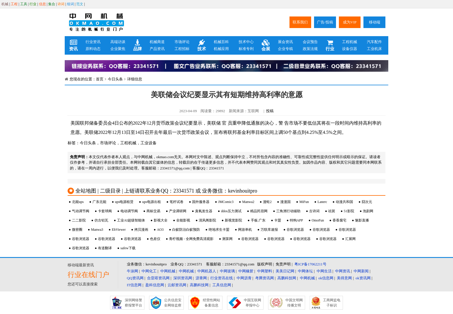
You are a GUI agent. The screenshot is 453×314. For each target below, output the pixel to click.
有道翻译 (105, 248)
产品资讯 (157, 49)
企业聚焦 (117, 49)
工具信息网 (221, 285)
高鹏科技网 (286, 278)
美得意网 (344, 278)
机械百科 (221, 42)
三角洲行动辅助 (288, 211)
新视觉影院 (233, 220)
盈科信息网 (154, 285)
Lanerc (322, 202)
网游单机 (245, 230)
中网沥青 (244, 278)
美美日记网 (285, 271)
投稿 (270, 111)
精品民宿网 (259, 211)
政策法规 (310, 49)
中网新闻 (361, 271)
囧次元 (367, 202)
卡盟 (277, 220)
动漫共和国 (344, 202)
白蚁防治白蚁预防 (186, 230)
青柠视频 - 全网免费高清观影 (191, 239)
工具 (23, 4)
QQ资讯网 (135, 278)
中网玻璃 (227, 271)
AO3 (160, 230)
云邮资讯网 (177, 285)
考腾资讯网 (264, 278)
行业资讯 (93, 42)
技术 (201, 45)
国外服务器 (200, 202)
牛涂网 (132, 271)
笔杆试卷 (176, 202)
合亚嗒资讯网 (158, 278)
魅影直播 (362, 220)
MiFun (304, 202)
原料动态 (93, 49)
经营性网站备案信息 (211, 302)
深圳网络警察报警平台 (133, 302)
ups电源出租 (151, 202)
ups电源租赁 (124, 202)
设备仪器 (349, 49)
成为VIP (350, 22)
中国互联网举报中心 (252, 302)
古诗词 (314, 211)
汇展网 (350, 239)
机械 (4, 4)
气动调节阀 (80, 211)
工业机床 (374, 49)
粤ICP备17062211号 (310, 264)
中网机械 (167, 271)
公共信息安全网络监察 (172, 302)
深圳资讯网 (182, 278)
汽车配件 (374, 42)
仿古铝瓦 (101, 220)
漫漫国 (285, 202)
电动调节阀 (129, 211)
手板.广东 (258, 220)
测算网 (227, 239)
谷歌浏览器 (295, 230)
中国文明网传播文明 (294, 302)
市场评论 (182, 42)
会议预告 (310, 42)
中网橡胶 (245, 271)
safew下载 (127, 248)
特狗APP (296, 220)
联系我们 (300, 22)
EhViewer (119, 230)
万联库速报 (269, 230)
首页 (99, 79)
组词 (70, 4)
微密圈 (77, 230)
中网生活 (324, 271)
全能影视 (183, 220)
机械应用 (221, 49)
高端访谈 (117, 42)
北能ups (78, 202)
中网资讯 (342, 271)
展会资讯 (285, 42)
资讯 (73, 45)
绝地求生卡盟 (219, 230)
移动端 (374, 22)
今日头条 (115, 79)
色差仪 (155, 239)
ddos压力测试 (231, 211)
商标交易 (153, 211)
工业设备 (148, 143)
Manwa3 (97, 230)
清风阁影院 (207, 220)
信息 (42, 4)
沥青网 (201, 278)
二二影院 (79, 220)
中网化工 (149, 271)
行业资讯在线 (221, 278)
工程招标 (182, 49)
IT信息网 (134, 285)
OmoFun (318, 220)
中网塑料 (264, 271)
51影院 (349, 211)
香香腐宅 (339, 220)
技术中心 (246, 42)
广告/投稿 (325, 22)
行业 (32, 4)
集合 (51, 4)
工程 (14, 4)
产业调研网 (177, 211)
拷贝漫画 (141, 230)
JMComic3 (225, 202)
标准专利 (246, 49)
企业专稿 (285, 49)
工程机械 (349, 42)
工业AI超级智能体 (131, 220)
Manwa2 (248, 202)
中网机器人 (206, 271)
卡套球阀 (105, 211)
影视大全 (161, 220)
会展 (266, 45)
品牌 (137, 45)
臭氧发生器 (203, 211)
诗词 (60, 4)
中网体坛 (305, 271)
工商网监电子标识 (331, 302)
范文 (79, 4)
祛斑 (331, 211)
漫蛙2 (267, 202)
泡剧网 (368, 211)
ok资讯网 (363, 278)
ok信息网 (325, 278)
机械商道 (157, 42)
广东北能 (99, 202)
